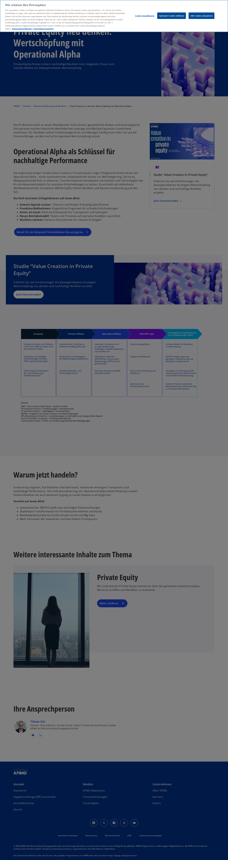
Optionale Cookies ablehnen (171, 15)
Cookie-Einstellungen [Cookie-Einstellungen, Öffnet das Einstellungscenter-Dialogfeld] (144, 15)
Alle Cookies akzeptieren (201, 15)
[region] (114, 16)
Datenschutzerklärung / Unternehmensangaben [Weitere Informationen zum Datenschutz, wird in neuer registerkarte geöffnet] (33, 29)
